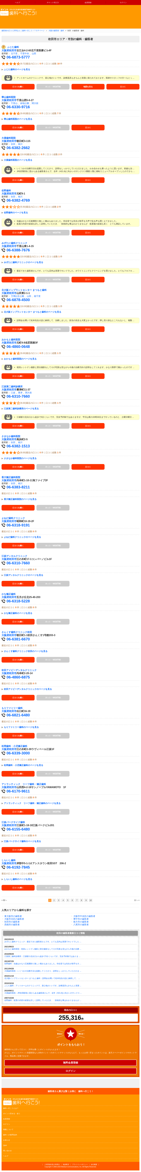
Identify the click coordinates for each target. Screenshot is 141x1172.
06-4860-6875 (18, 677)
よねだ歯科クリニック (13, 518)
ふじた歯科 (13, 47)
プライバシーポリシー (80, 1164)
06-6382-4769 (18, 200)
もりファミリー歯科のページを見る (21, 727)
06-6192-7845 (18, 867)
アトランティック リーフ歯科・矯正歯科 (24, 784)
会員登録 (88, 2)
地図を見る (88, 87)
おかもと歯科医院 (11, 339)
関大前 (35, 103)
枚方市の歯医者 (81, 921)
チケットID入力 (53, 2)
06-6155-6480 (18, 829)
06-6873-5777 (18, 57)
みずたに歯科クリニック (14, 243)
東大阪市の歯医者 (13, 916)
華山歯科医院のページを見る (18, 119)
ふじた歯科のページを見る (17, 69)
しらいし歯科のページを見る (18, 879)
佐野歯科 (6, 190)
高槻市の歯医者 (12, 924)
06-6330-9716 (18, 107)
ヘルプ (17, 2)
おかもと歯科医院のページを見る (20, 359)
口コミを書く (18, 87)
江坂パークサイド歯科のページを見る (22, 841)
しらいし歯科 (9, 860)
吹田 (13, 144)
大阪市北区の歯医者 (14, 919)
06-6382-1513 (18, 446)
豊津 (20, 392)
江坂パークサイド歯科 (13, 822)
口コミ (123, 87)
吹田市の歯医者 (12, 921)
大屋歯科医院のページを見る (18, 160)
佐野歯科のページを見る (16, 212)
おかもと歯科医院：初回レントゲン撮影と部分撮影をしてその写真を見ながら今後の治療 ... (42, 949)
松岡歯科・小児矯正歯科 (14, 746)
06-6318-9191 (18, 525)
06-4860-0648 (18, 346)
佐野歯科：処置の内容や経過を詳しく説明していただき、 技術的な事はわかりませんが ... (42, 1000)
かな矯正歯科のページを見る (18, 613)
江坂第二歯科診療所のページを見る (21, 408)
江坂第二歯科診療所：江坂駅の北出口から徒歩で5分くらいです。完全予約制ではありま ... (42, 956)
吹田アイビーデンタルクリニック (19, 670)
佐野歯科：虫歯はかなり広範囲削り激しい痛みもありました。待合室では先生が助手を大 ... (42, 964)
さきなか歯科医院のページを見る (20, 458)
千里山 (14, 103)
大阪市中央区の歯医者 (84, 916)
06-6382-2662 (18, 148)
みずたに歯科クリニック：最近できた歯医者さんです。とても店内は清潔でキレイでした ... (42, 942)
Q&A (5, 1145)
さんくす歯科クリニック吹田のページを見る (26, 651)
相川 (20, 144)
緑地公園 (24, 103)
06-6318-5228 (18, 601)
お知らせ (6, 1140)
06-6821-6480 (18, 715)
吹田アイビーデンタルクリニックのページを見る (28, 689)
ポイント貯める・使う (11, 1113)
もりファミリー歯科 (12, 708)
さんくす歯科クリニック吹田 (17, 632)
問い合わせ (7, 1151)
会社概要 (94, 1164)
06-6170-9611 (18, 791)
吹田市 (13, 50)
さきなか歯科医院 (11, 436)
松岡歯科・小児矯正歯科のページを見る (23, 765)
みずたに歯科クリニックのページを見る (23, 262)
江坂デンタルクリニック (14, 556)
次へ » (136, 900)
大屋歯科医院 (9, 138)
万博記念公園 (17, 296)
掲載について (8, 1129)
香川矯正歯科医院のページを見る (20, 499)
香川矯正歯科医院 (11, 477)
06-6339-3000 (18, 753)
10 (91, 900)
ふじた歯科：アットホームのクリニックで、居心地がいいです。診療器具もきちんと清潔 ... (42, 986)
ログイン (123, 2)
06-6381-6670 (18, 639)
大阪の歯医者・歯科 (56, 30)
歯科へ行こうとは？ (11, 1108)
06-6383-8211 (18, 487)
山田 (34, 53)
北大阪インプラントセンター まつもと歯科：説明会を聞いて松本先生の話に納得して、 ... (42, 978)
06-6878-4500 (18, 300)
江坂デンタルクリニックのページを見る (23, 575)
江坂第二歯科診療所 (12, 386)
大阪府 (5, 50)
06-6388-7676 (18, 250)
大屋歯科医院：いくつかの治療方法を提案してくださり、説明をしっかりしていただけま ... (42, 971)
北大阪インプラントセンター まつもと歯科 (24, 290)
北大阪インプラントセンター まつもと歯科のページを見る (32, 312)
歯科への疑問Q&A (10, 1135)
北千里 (14, 53)
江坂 (13, 392)
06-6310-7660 (18, 396)
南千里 (37, 296)
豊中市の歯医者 (81, 919)
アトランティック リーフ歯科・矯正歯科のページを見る (32, 803)
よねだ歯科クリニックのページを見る (22, 537)
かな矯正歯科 (9, 594)
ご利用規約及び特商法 (52, 1164)
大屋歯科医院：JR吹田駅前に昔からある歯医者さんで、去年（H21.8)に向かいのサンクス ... (43, 993)
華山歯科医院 (9, 97)
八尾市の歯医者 (81, 924)
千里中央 (24, 53)
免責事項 (66, 1164)
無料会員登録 (70, 1062)
